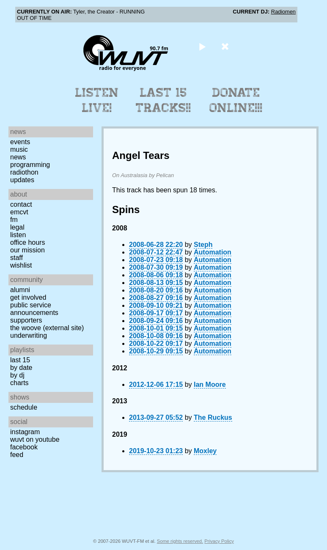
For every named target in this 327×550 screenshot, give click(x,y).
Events (20, 141)
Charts (19, 382)
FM (14, 219)
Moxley (205, 450)
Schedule (23, 407)
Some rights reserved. (180, 541)
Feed (16, 454)
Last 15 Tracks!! (163, 100)
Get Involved (28, 297)
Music (19, 149)
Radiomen (283, 11)
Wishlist (21, 265)
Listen (18, 234)
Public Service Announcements (34, 308)
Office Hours (27, 242)
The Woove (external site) (47, 327)
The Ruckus (213, 417)
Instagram (25, 431)
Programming (30, 164)
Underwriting (28, 335)
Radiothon (24, 172)
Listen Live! (97, 100)
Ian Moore (210, 384)
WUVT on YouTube (35, 439)
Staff (16, 257)
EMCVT (19, 212)
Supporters (26, 320)
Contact (21, 204)
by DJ (17, 375)
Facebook (24, 447)
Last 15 (20, 360)
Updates (22, 179)
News (18, 157)
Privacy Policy (219, 541)
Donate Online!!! (236, 100)
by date (21, 367)
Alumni (20, 289)
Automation (212, 252)
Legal (17, 227)
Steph (203, 244)
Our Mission (27, 250)
